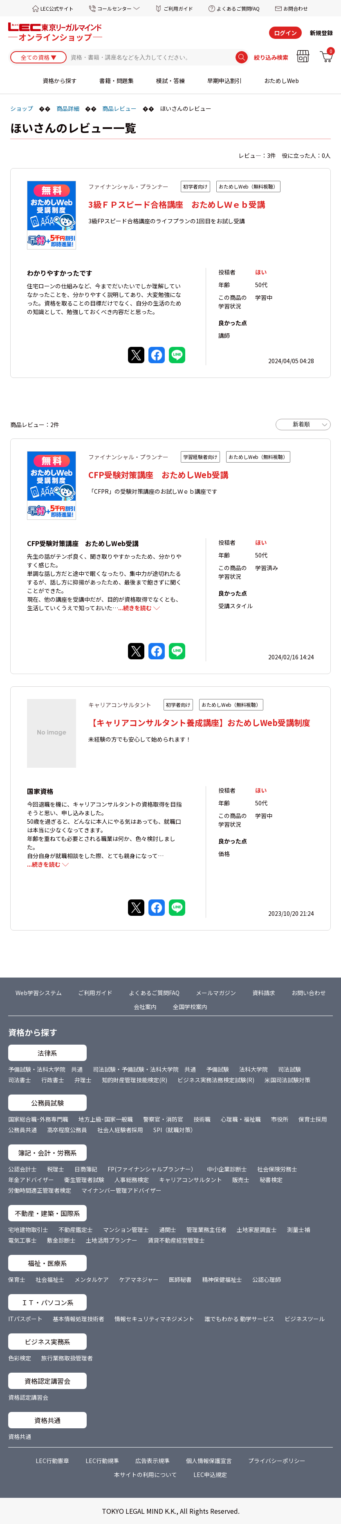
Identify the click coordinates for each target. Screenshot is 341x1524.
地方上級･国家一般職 (106, 1119)
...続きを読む (135, 608)
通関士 (167, 1229)
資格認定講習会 (28, 1397)
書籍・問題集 (116, 80)
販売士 (240, 1180)
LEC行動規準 (102, 1461)
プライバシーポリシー (276, 1461)
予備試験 (217, 1069)
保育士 (16, 1279)
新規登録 (321, 33)
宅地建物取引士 (28, 1229)
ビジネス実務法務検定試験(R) (215, 1080)
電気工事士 (22, 1240)
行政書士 (52, 1080)
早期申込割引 (224, 80)
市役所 (279, 1119)
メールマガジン (216, 993)
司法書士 (19, 1080)
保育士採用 (312, 1119)
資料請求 (263, 993)
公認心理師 (266, 1279)
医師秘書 (180, 1279)
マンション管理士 (126, 1229)
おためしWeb (281, 80)
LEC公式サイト (57, 8)
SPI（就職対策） (174, 1130)
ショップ (21, 108)
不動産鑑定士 (75, 1229)
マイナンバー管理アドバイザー (121, 1190)
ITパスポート (25, 1319)
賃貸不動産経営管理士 (176, 1240)
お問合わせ (295, 8)
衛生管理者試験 (84, 1180)
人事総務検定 (131, 1180)
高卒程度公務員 (67, 1130)
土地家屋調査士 (257, 1229)
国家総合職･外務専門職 (38, 1119)
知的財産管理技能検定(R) (134, 1080)
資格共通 (19, 1436)
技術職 (202, 1119)
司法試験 (289, 1069)
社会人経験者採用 (120, 1130)
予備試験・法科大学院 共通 (45, 1069)
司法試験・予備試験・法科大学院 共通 (144, 1069)
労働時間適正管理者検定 (39, 1190)
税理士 (55, 1169)
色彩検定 (19, 1358)
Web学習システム (39, 993)
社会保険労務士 (277, 1169)
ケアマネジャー (139, 1279)
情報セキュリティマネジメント (154, 1319)
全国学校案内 (190, 1007)
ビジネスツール (305, 1319)
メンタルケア (91, 1279)
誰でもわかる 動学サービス (239, 1319)
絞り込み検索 (271, 57)
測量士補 (298, 1229)
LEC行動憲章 (52, 1461)
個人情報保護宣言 (209, 1461)
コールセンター (114, 8)
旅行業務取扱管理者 (67, 1358)
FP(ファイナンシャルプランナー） (152, 1169)
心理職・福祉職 (241, 1119)
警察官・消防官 (163, 1119)
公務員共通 (22, 1130)
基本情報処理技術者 (78, 1319)
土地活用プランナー (111, 1240)
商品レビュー (119, 108)
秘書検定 (271, 1180)
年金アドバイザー (31, 1180)
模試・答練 (170, 80)
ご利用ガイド (178, 8)
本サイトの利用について (145, 1474)
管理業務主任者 (206, 1229)
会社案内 (145, 1007)
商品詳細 (67, 108)
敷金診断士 (61, 1240)
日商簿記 (85, 1169)
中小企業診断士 (227, 1169)
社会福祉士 (50, 1279)
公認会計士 (22, 1169)
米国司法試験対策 (287, 1080)
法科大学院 (253, 1069)
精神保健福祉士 (222, 1279)
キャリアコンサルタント (190, 1180)
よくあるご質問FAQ (238, 8)
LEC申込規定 (210, 1474)
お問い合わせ (309, 993)
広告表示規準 (152, 1461)
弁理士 (83, 1080)
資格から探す (60, 80)
